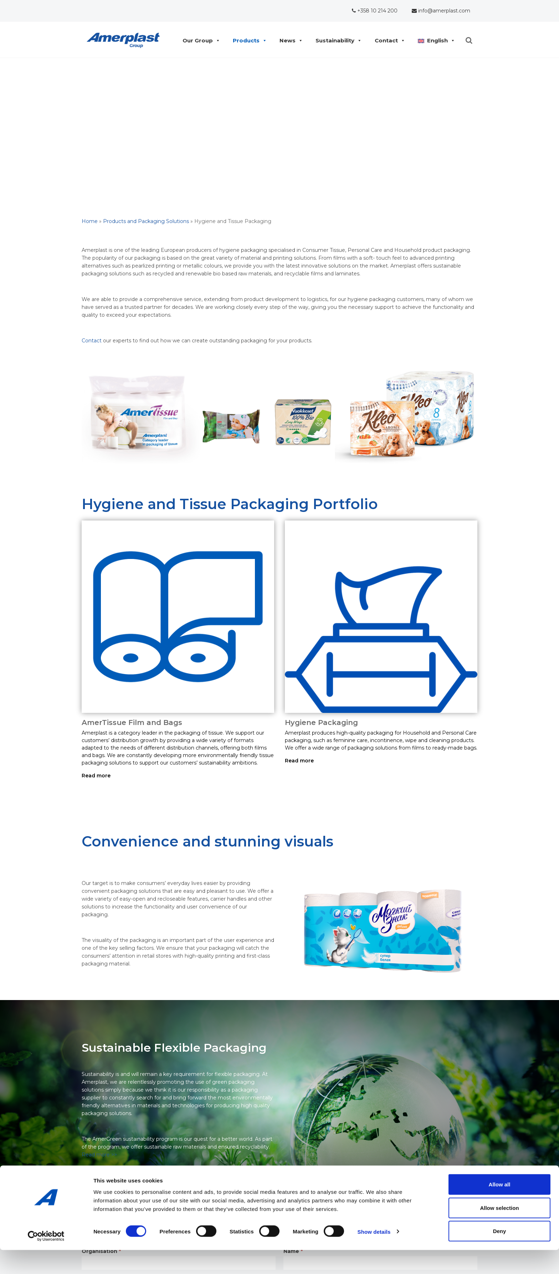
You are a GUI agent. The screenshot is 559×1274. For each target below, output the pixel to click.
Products (248, 40)
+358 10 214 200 (375, 10)
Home (90, 221)
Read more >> (99, 1154)
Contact (388, 40)
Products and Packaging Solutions (146, 221)
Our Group (199, 40)
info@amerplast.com (441, 10)
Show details (374, 1256)
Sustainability (337, 40)
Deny (499, 1255)
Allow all (500, 1208)
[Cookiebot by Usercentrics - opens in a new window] (46, 1260)
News (289, 40)
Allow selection (499, 1232)
